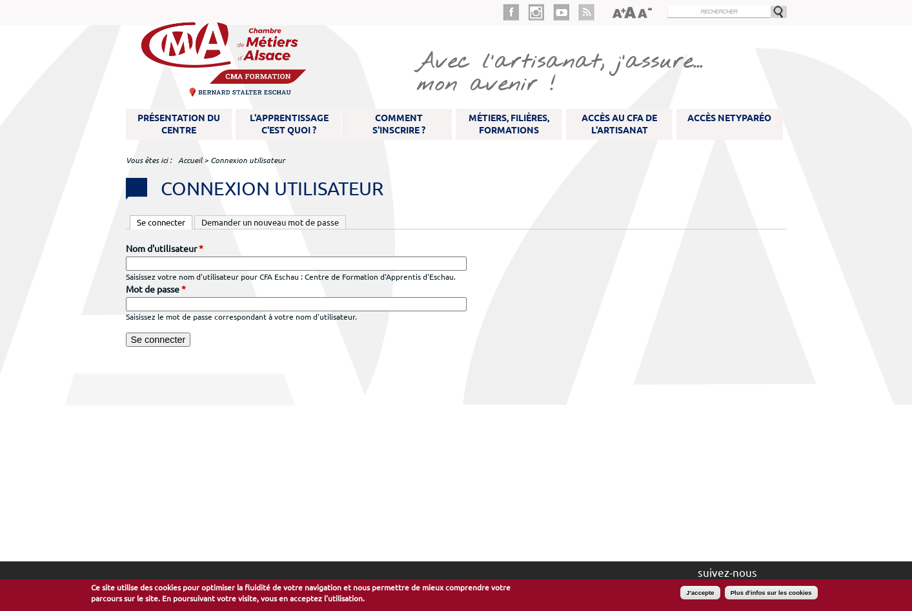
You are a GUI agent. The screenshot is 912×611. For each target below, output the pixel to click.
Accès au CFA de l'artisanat (619, 124)
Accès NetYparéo (729, 118)
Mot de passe (156, 289)
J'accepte (700, 592)
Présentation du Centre (178, 124)
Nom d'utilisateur (164, 249)
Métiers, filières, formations (509, 124)
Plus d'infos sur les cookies (771, 592)
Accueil (190, 160)
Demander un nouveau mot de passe (270, 222)
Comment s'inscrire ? (398, 124)
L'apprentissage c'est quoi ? (289, 124)
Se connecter (164, 222)
